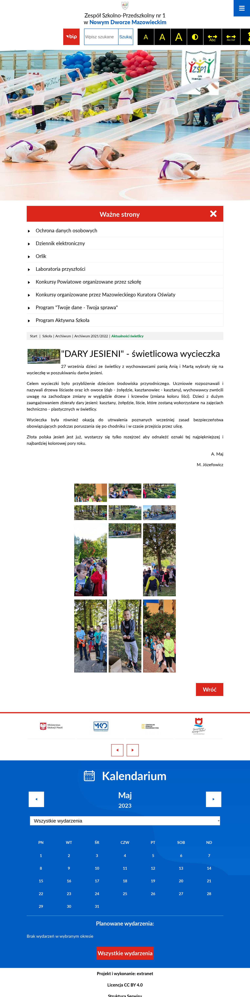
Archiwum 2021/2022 (91, 336)
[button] (44, 362)
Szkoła (47, 336)
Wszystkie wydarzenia (125, 953)
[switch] (212, 37)
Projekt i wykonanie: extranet (125, 973)
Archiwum (63, 336)
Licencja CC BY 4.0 (125, 984)
